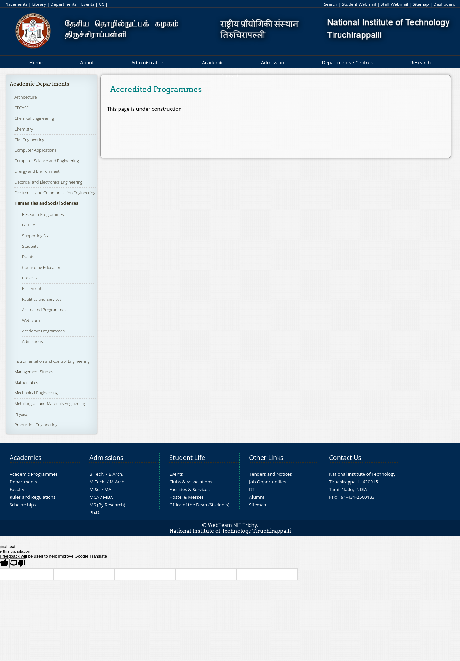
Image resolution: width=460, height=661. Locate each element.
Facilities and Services (42, 299)
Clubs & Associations (190, 482)
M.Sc (94, 489)
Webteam (31, 320)
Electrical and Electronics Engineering (48, 182)
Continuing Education (41, 267)
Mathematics (26, 382)
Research (420, 62)
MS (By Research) (107, 505)
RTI (252, 489)
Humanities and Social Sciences (46, 203)
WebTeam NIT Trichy (232, 524)
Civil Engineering (29, 139)
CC (101, 4)
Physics (21, 414)
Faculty (28, 225)
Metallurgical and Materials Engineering (50, 403)
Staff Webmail (394, 4)
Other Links (266, 457)
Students (30, 246)
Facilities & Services (189, 489)
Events (87, 4)
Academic (212, 62)
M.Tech (96, 482)
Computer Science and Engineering (46, 160)
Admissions (32, 341)
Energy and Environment (36, 171)
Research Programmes (43, 214)
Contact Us (345, 457)
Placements (15, 4)
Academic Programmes (43, 331)
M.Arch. (118, 482)
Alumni (256, 497)
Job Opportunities (267, 482)
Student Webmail (359, 4)
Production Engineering (35, 425)
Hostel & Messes (186, 497)
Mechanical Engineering (36, 393)
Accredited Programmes (44, 310)
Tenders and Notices (270, 474)
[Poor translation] (17, 563)
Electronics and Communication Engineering (54, 192)
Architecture (25, 97)
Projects (29, 278)
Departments (63, 4)
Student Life (187, 457)
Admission (272, 62)
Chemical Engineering (34, 118)
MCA (94, 497)
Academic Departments (39, 84)
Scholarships (23, 505)
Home (35, 62)
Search (330, 4)
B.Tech (96, 474)
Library (39, 4)
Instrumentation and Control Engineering (51, 361)
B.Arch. (116, 474)
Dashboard (444, 4)
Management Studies (33, 372)
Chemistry (23, 129)
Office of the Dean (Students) (199, 505)
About (87, 62)
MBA (108, 497)
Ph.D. (95, 512)
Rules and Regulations (33, 497)
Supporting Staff (37, 236)
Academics (25, 457)
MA (107, 489)
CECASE (21, 107)
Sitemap (421, 4)
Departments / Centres (347, 62)
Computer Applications (35, 150)
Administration (148, 62)
